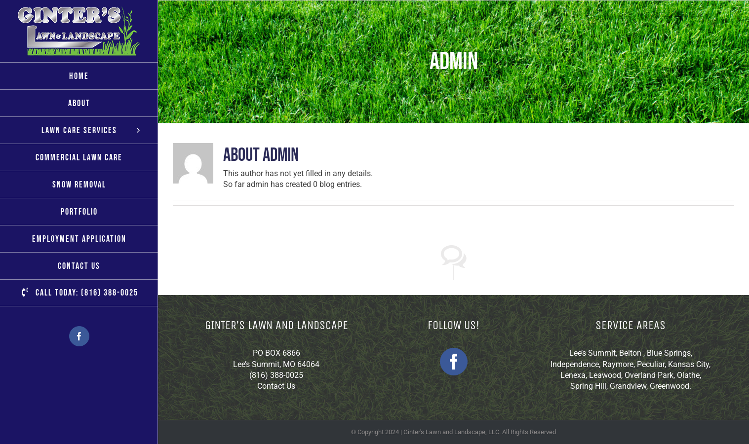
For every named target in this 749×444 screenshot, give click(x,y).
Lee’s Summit (592, 353)
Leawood (605, 375)
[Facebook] (454, 361)
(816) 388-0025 (276, 375)
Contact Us (276, 386)
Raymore (617, 364)
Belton (630, 353)
